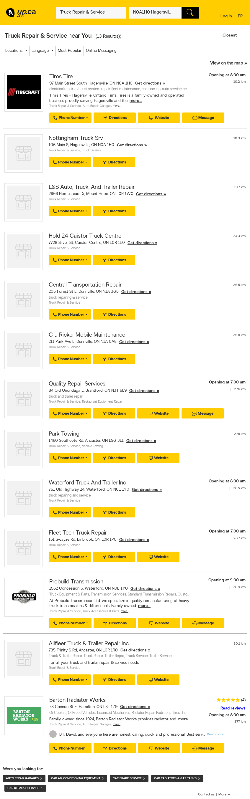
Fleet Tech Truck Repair (78, 533)
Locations (13, 51)
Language (40, 51)
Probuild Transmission (76, 582)
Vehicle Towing (92, 446)
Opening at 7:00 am (227, 382)
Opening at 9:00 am (227, 580)
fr (241, 16)
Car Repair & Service (25, 788)
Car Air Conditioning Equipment (77, 778)
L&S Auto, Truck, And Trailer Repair (92, 187)
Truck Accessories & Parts (101, 611)
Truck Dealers (91, 150)
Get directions (148, 83)
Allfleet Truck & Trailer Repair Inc (89, 644)
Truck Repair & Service (65, 106)
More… (116, 105)
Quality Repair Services (77, 384)
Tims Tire (61, 77)
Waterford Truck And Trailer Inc (87, 483)
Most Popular (69, 51)
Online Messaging (101, 51)
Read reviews (233, 708)
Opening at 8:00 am (227, 75)
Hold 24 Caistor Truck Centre (85, 236)
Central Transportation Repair (85, 285)
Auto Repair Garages (97, 106)
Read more (215, 734)
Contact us (206, 794)
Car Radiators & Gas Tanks (177, 778)
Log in (226, 16)
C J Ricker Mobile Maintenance (87, 335)
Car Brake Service (129, 778)
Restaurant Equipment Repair (102, 401)
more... (136, 101)
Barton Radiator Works (77, 700)
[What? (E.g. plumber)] (91, 13)
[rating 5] (227, 701)
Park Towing (64, 434)
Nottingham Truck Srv (76, 138)
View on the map (226, 63)
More (222, 794)
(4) (243, 700)
